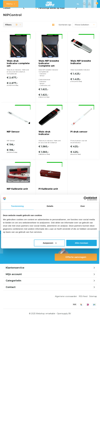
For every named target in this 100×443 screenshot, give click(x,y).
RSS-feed (83, 421)
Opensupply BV (64, 438)
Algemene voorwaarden (66, 421)
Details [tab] (50, 206)
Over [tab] (82, 206)
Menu (9, 4)
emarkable (50, 438)
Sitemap (93, 421)
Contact (6, 12)
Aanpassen (49, 243)
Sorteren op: (65, 29)
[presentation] (25, 12)
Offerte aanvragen (75, 381)
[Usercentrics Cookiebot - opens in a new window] (85, 199)
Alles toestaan (81, 243)
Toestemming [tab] (17, 206)
